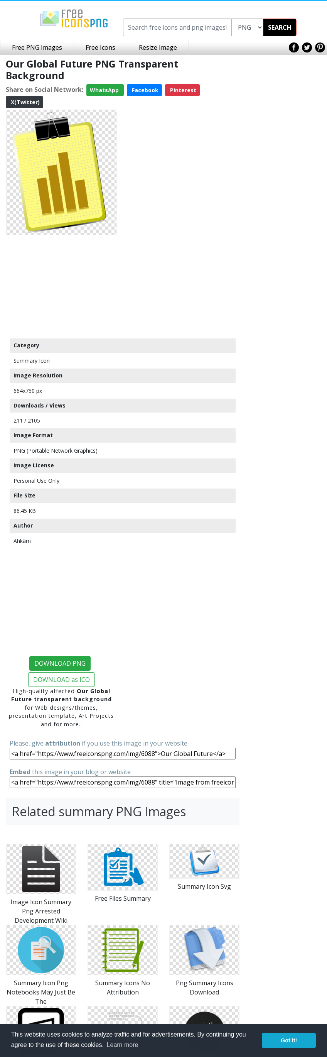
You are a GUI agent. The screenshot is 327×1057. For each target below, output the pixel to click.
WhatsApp (105, 90)
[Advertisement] (61, 286)
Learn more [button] (122, 1045)
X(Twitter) (24, 102)
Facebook (144, 90)
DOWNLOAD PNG (60, 663)
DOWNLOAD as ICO (61, 679)
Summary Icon (31, 360)
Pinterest (182, 90)
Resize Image (158, 47)
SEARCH (280, 27)
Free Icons (100, 47)
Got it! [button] (289, 1040)
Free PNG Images (37, 47)
